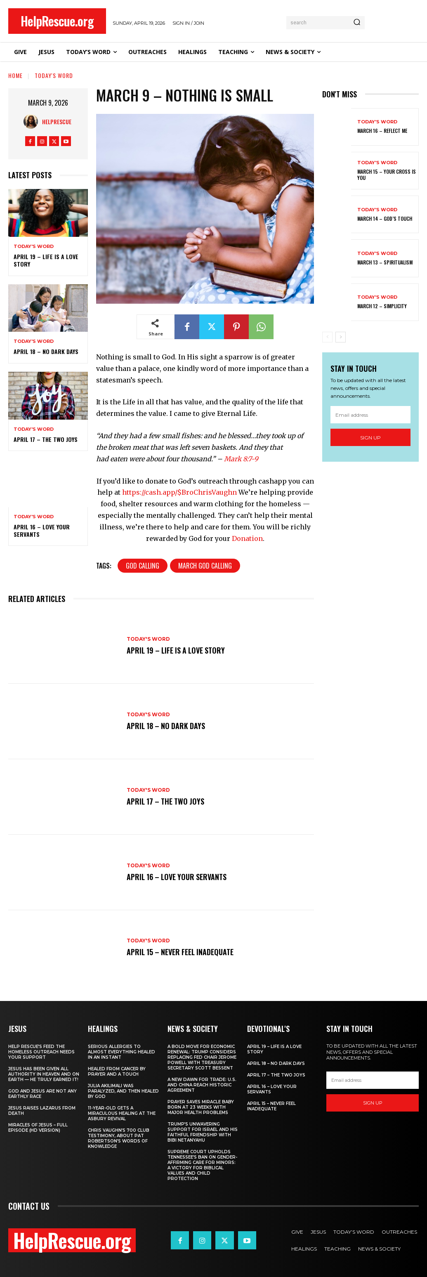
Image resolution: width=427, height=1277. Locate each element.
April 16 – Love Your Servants (42, 530)
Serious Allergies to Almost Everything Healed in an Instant (121, 1052)
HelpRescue (56, 121)
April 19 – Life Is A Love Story (46, 260)
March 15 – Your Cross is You (386, 175)
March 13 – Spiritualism (385, 262)
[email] (370, 414)
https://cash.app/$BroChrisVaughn (179, 492)
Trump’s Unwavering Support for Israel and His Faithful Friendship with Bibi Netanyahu (202, 1132)
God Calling (142, 566)
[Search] (357, 22)
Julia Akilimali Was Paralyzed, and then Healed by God (123, 1091)
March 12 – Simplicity (382, 305)
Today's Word (54, 75)
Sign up (370, 437)
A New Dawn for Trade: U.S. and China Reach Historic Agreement (201, 1085)
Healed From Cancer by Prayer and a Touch (117, 1071)
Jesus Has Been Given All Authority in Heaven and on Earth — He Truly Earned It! (43, 1074)
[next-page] (340, 337)
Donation (247, 538)
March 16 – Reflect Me (382, 130)
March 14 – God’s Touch (384, 218)
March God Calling (205, 566)
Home (15, 75)
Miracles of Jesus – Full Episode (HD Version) (38, 1127)
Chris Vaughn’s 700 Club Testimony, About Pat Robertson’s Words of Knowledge (118, 1138)
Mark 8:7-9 (241, 459)
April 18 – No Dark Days (46, 351)
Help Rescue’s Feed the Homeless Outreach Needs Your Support (41, 1052)
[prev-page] (327, 337)
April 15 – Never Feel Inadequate (181, 952)
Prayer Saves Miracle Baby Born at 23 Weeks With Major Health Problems (200, 1107)
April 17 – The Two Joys (46, 439)
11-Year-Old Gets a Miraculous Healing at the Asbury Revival (122, 1113)
